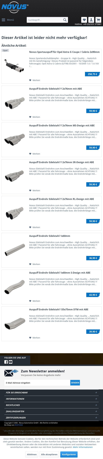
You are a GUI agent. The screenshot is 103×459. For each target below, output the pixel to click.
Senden (75, 382)
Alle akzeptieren (49, 454)
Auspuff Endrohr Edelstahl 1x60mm (49, 236)
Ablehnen (32, 454)
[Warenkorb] (98, 20)
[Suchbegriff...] (47, 20)
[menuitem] (7, 20)
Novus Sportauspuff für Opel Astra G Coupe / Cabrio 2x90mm (64, 52)
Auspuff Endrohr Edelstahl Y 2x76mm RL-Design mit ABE (61, 199)
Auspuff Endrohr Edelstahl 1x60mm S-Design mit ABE (59, 272)
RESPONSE (19, 425)
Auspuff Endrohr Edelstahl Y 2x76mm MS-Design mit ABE (62, 125)
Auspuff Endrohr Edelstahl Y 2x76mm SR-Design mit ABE (61, 162)
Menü (8, 19)
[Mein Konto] (91, 20)
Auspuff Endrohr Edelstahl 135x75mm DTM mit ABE (58, 309)
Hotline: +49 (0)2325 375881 (88, 24)
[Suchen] (65, 20)
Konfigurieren (69, 454)
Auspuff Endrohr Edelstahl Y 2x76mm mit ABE (55, 88)
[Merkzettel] (84, 20)
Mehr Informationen (83, 447)
